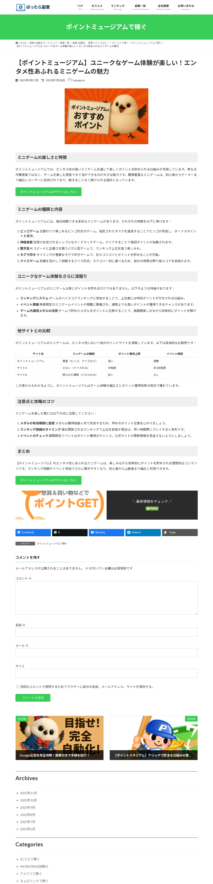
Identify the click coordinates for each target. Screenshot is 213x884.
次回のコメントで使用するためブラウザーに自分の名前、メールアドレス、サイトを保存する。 (87, 693)
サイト (20, 672)
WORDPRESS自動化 (34, 872)
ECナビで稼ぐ (30, 865)
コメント (23, 578)
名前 (20, 631)
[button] (48, 191)
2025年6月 (27, 835)
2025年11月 (28, 799)
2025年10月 (28, 806)
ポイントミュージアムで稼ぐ (52, 543)
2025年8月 (27, 821)
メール (22, 652)
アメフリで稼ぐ (31, 880)
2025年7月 (27, 828)
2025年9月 (27, 813)
